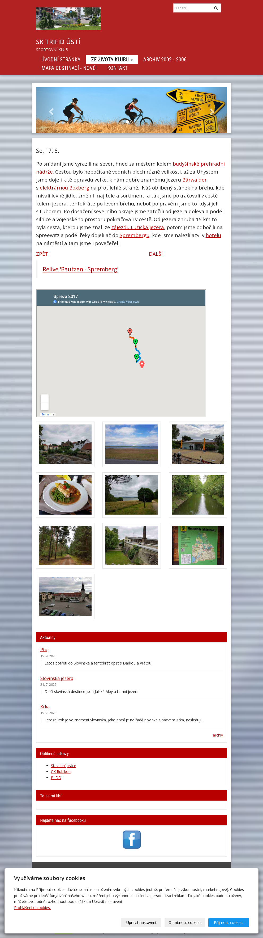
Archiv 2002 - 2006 (165, 59)
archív (218, 735)
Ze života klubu (112, 59)
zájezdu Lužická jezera (137, 227)
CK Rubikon (61, 771)
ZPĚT (42, 253)
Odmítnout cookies (185, 922)
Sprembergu (134, 235)
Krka (45, 707)
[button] (50, 110)
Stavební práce (63, 765)
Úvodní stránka (60, 59)
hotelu (213, 235)
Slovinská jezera (56, 678)
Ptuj (44, 649)
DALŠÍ (155, 253)
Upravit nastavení (141, 922)
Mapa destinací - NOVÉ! (69, 68)
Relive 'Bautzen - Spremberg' (80, 269)
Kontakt (117, 68)
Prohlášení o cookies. (32, 907)
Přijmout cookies (228, 922)
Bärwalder (194, 179)
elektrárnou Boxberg (64, 187)
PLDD (56, 777)
